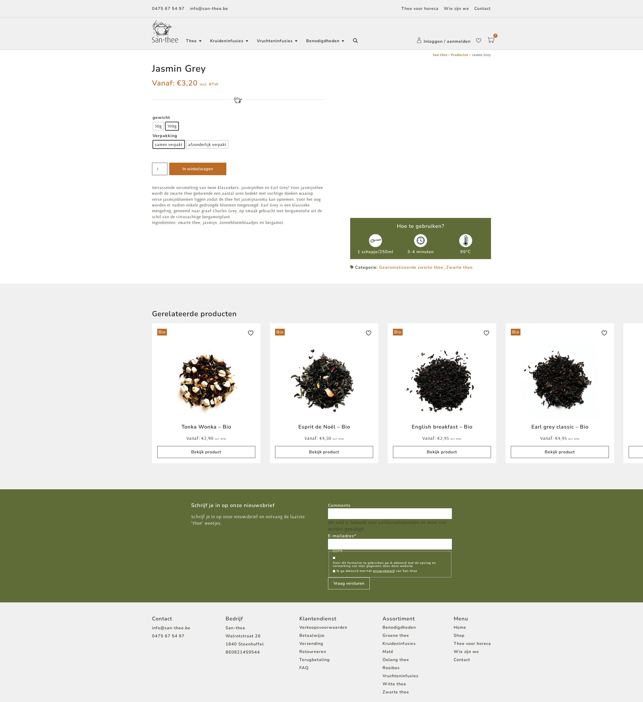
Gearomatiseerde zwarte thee (411, 259)
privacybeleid (384, 564)
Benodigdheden (399, 621)
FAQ (303, 661)
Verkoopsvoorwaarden (323, 621)
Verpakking (165, 136)
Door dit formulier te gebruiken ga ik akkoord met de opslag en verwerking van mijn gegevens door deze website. (384, 557)
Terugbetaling (314, 653)
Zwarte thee (459, 259)
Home (460, 621)
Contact (482, 8)
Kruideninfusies (399, 637)
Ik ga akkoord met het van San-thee (377, 564)
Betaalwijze (312, 629)
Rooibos (391, 661)
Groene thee (396, 629)
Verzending (311, 637)
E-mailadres (342, 529)
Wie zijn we (456, 8)
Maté (388, 645)
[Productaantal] (160, 169)
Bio (162, 324)
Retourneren (312, 645)
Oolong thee (396, 653)
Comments (339, 498)
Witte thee (394, 677)
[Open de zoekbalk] (355, 40)
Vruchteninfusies (400, 669)
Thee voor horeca (420, 8)
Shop (459, 629)
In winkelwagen (199, 169)
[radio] (158, 126)
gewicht (161, 117)
